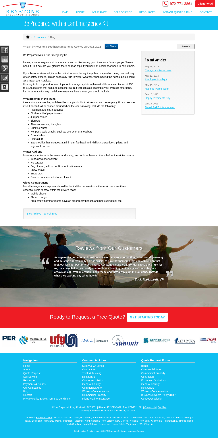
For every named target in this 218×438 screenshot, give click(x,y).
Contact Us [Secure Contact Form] (150, 407)
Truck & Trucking (91, 373)
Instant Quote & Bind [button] (177, 12)
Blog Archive (34, 213)
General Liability (91, 384)
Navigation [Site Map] (30, 360)
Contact (206, 12)
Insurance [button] (99, 12)
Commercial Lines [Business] (94, 360)
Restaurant (88, 376)
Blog (25, 391)
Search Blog (50, 213)
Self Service (30, 376)
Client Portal (205, 3)
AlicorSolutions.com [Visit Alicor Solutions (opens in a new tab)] (90, 431)
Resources (40, 37)
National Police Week (157, 88)
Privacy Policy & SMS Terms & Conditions (47, 398)
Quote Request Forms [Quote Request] (156, 360)
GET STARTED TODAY (147, 317)
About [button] (80, 12)
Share (111, 46)
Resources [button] (147, 12)
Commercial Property (94, 395)
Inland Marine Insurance (96, 398)
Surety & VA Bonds (93, 365)
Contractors (88, 369)
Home (64, 12)
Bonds (144, 365)
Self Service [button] (123, 12)
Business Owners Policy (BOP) (158, 395)
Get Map (162, 407)
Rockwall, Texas (44, 417)
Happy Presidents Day (157, 98)
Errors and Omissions (153, 380)
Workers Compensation (95, 391)
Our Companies (32, 387)
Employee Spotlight (156, 79)
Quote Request (31, 373)
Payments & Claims (34, 384)
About (26, 369)
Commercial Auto (92, 387)
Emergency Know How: (158, 70)
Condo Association (92, 380)
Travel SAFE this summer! (160, 107)
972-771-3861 (181, 4)
